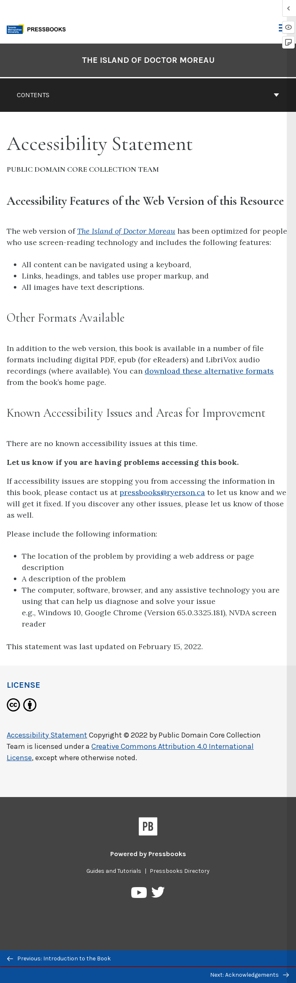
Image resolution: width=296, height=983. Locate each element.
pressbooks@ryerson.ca (162, 492)
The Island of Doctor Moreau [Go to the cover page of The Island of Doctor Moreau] (148, 60)
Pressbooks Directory (180, 871)
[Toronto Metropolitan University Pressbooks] (38, 28)
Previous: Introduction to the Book (59, 958)
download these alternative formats (209, 371)
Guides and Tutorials (113, 871)
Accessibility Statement (47, 735)
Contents (148, 95)
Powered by (148, 854)
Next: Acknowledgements (249, 974)
